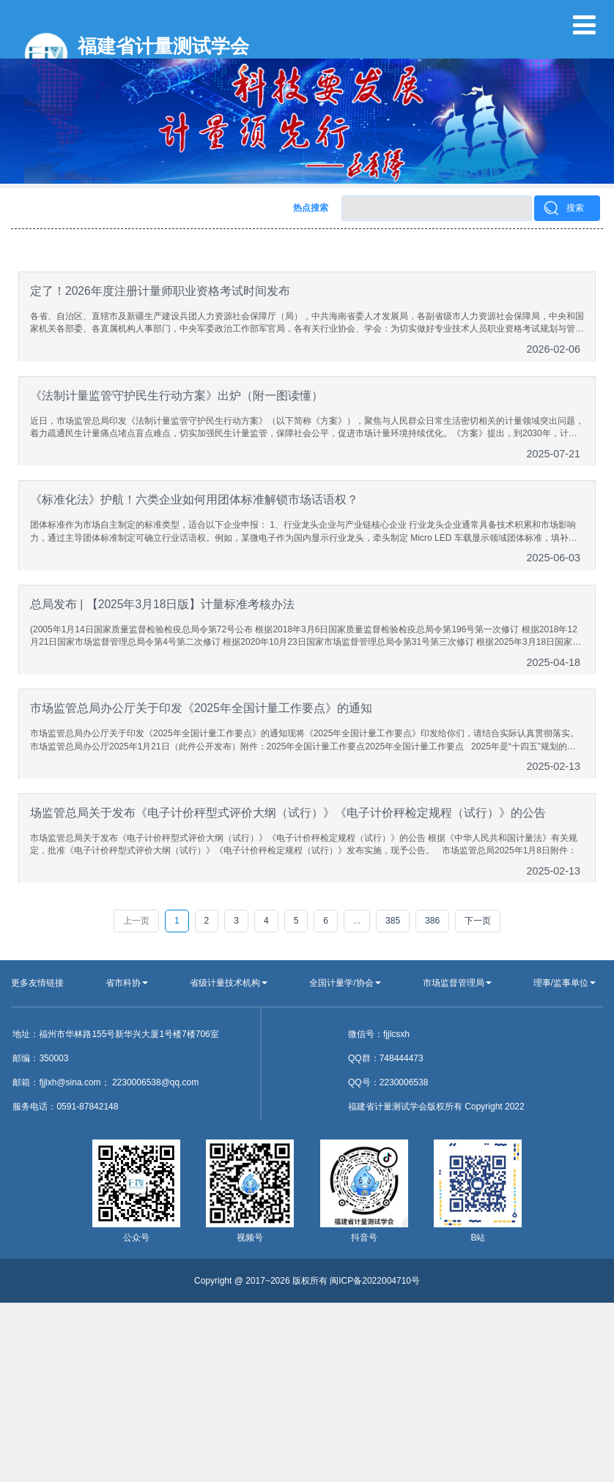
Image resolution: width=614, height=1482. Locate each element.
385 (392, 921)
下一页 (478, 921)
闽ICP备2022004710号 (375, 1281)
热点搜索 (310, 208)
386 (432, 921)
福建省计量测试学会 (163, 46)
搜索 (575, 208)
